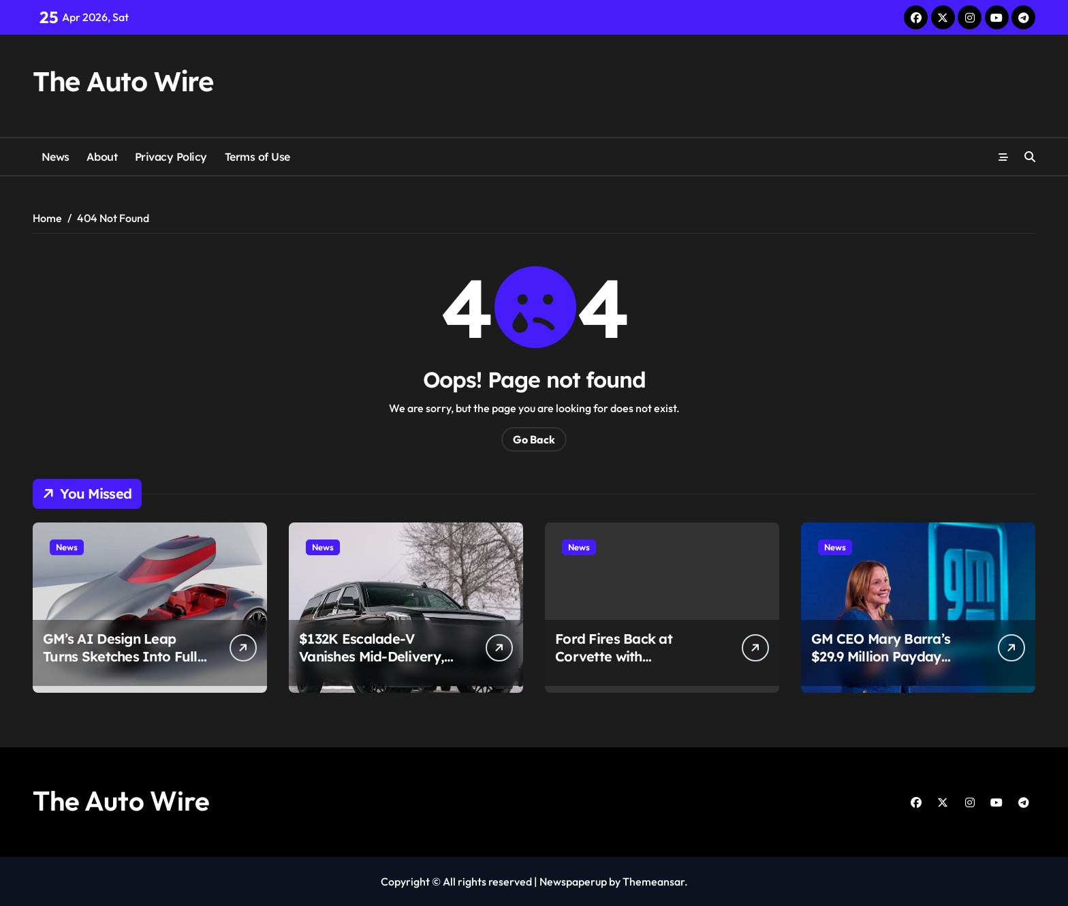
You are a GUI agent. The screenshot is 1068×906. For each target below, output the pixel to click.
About (102, 156)
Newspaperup (573, 881)
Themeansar (654, 881)
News (55, 156)
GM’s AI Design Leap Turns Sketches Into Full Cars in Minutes (120, 656)
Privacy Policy (171, 156)
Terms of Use (257, 156)
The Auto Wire (123, 81)
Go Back (534, 439)
